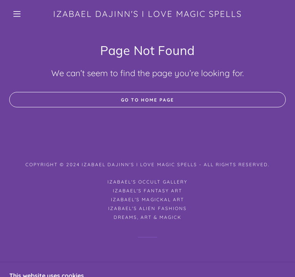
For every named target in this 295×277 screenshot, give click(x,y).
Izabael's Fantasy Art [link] (147, 191)
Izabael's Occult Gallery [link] (147, 182)
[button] (23, 14)
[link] (147, 14)
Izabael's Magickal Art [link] (147, 199)
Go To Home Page (147, 100)
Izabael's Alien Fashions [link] (147, 208)
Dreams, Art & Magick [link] (147, 217)
